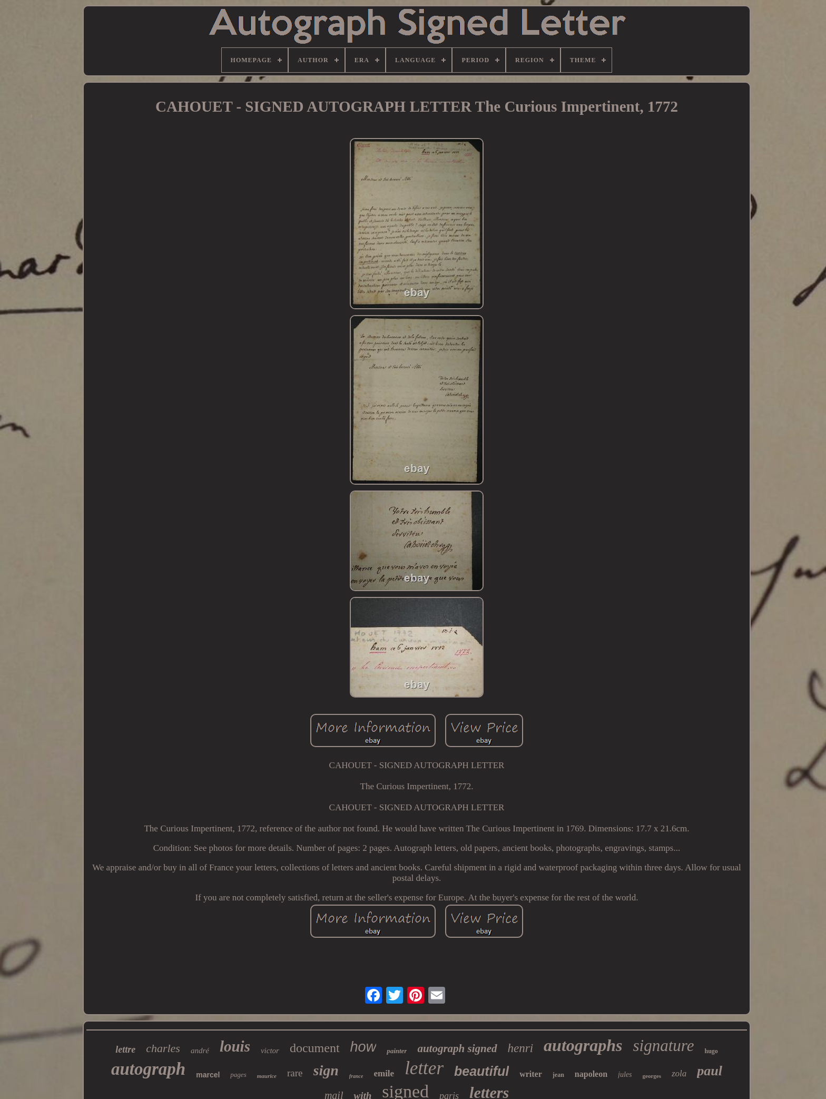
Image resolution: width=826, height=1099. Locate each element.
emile (383, 1073)
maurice (267, 1076)
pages (238, 1074)
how (363, 1047)
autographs (583, 1045)
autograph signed (457, 1048)
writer (530, 1073)
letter (424, 1068)
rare (295, 1072)
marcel (208, 1075)
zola (679, 1073)
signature (663, 1045)
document (315, 1048)
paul (709, 1070)
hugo (710, 1051)
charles (163, 1048)
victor (270, 1050)
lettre (125, 1049)
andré (200, 1050)
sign (326, 1070)
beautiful (481, 1071)
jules (625, 1074)
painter (397, 1051)
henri (521, 1048)
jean (558, 1074)
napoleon (591, 1073)
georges (652, 1076)
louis (235, 1046)
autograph (148, 1068)
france (356, 1076)
